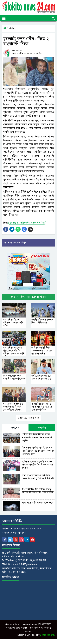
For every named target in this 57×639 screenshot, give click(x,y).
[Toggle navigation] (3, 18)
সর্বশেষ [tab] (15, 428)
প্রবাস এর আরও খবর (28, 418)
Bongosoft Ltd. (47, 635)
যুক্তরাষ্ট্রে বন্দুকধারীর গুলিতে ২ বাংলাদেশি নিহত (27, 223)
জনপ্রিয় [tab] (42, 428)
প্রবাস (12, 28)
